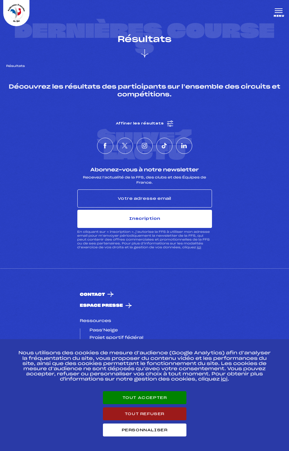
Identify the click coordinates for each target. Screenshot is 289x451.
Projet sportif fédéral (116, 338)
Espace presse (101, 306)
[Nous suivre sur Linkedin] (184, 146)
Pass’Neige (104, 330)
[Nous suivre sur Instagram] (145, 146)
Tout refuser (144, 414)
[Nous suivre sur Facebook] (105, 146)
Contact (92, 295)
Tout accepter (144, 398)
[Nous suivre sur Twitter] (125, 146)
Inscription (144, 218)
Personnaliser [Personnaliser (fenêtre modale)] (145, 430)
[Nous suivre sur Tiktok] (164, 146)
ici (199, 247)
